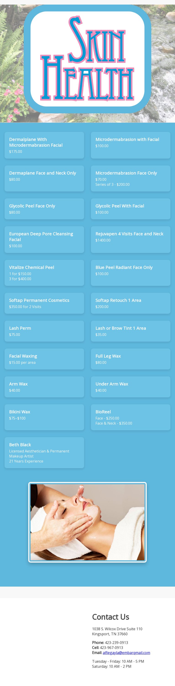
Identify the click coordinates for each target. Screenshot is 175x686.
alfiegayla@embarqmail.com (126, 652)
